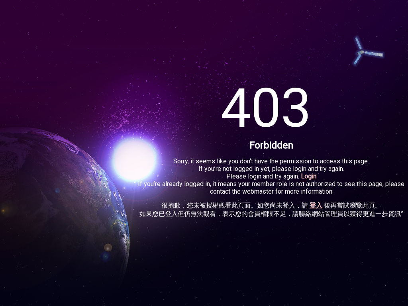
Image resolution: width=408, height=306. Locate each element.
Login (308, 176)
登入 (316, 205)
